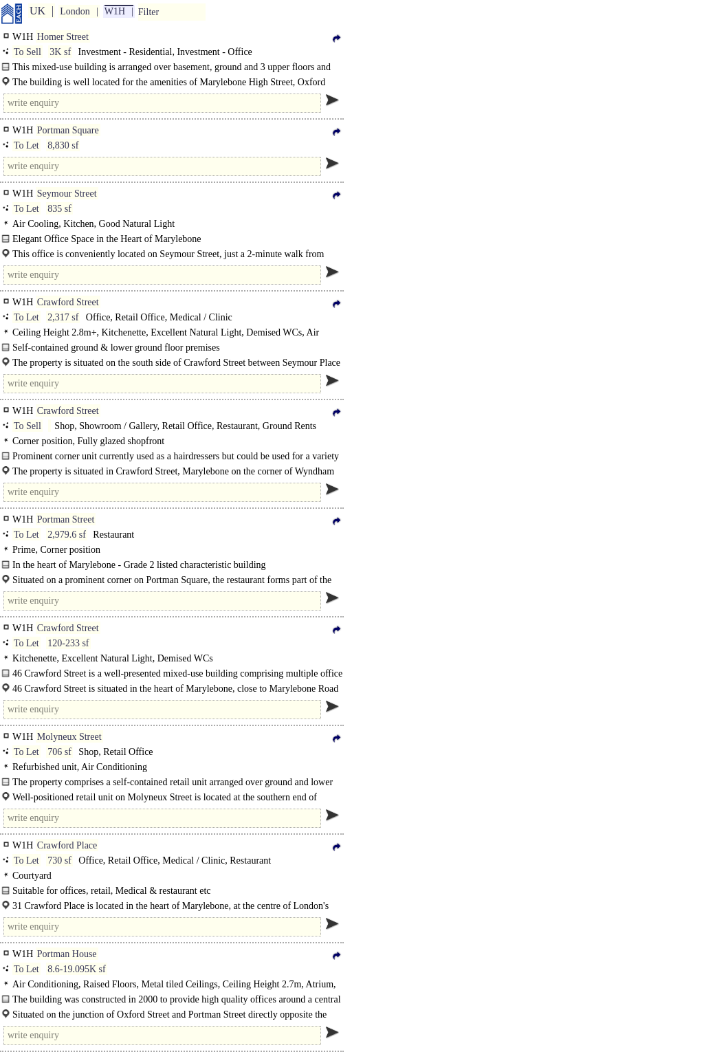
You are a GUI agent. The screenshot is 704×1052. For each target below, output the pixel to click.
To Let (26, 145)
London (75, 11)
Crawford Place (67, 845)
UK (37, 11)
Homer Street (63, 37)
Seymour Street (67, 193)
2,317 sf (62, 317)
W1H (114, 11)
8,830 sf (62, 145)
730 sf (59, 860)
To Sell (27, 52)
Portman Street (66, 519)
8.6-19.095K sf (76, 969)
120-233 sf (68, 643)
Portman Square (68, 130)
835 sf (59, 209)
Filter (148, 12)
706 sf (59, 752)
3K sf (60, 52)
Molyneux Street (69, 737)
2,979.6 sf (66, 534)
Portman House (67, 954)
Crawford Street (68, 302)
